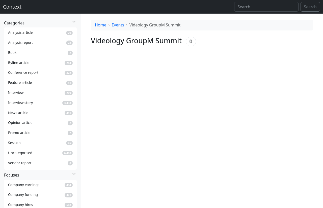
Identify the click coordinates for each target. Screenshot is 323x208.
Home (100, 25)
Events (118, 25)
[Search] (266, 7)
